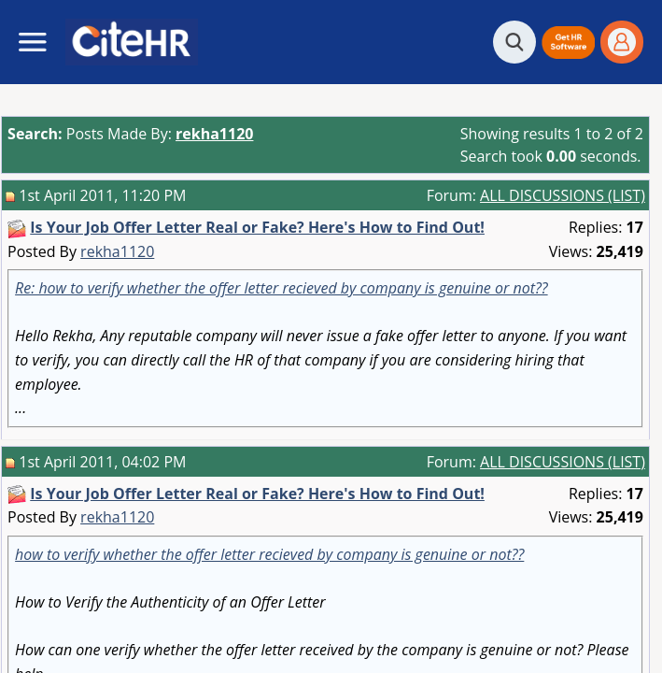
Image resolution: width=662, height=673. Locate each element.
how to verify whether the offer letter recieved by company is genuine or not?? (269, 554)
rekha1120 (117, 251)
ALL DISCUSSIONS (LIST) (562, 195)
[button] (568, 42)
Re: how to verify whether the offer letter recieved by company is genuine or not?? (281, 288)
